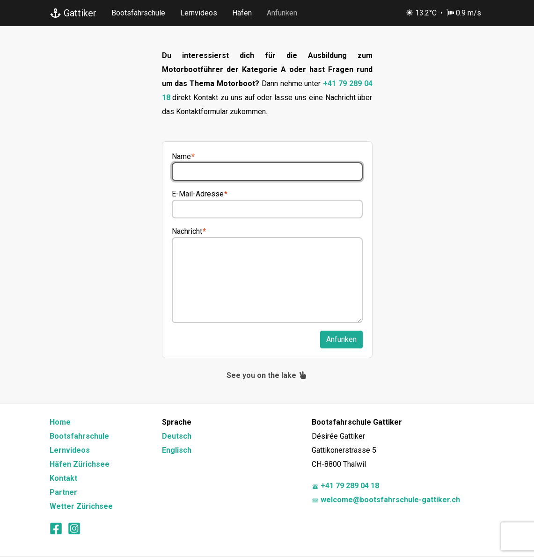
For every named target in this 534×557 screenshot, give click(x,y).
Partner (63, 492)
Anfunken (282, 12)
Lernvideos (198, 12)
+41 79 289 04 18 (345, 485)
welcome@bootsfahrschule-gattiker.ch (386, 499)
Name (181, 156)
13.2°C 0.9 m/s (443, 12)
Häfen (242, 12)
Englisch (176, 450)
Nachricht (187, 231)
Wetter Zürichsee (81, 506)
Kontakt (63, 478)
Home (60, 422)
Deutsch (176, 436)
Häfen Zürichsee (80, 464)
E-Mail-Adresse (198, 193)
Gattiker (73, 13)
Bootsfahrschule (138, 12)
